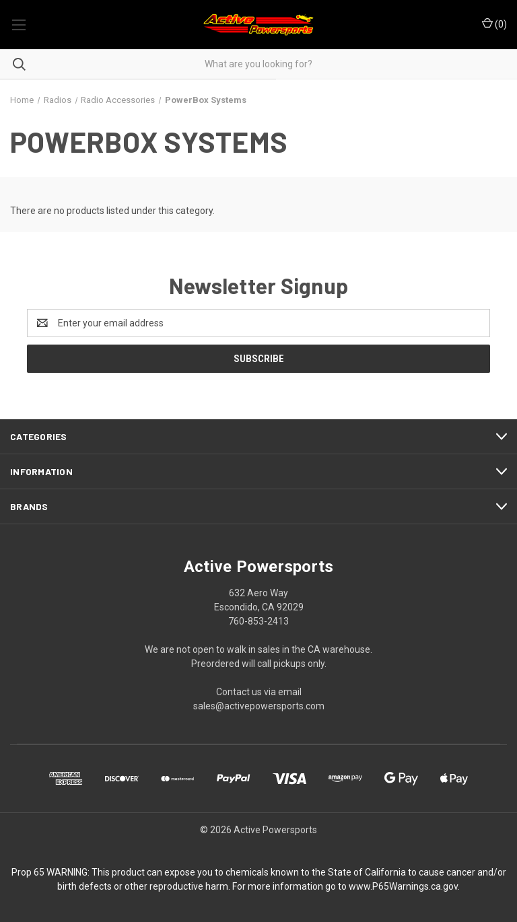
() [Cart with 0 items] (494, 23)
